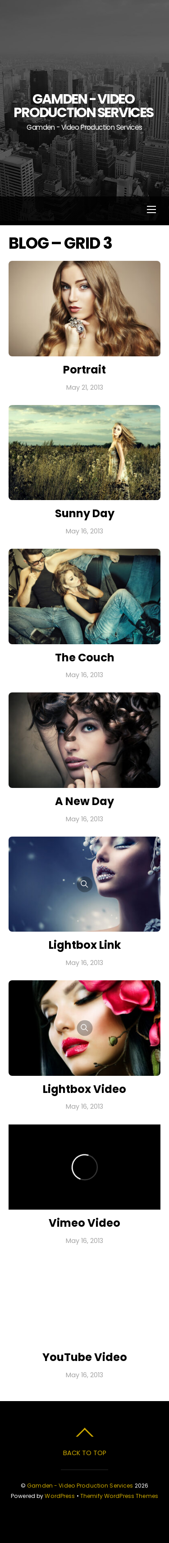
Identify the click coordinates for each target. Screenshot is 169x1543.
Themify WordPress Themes (119, 1496)
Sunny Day (84, 513)
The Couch (84, 657)
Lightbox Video (84, 1089)
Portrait (84, 369)
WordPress (60, 1496)
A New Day (84, 801)
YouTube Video (84, 1357)
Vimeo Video (84, 1222)
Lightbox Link (85, 945)
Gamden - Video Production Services (80, 1485)
